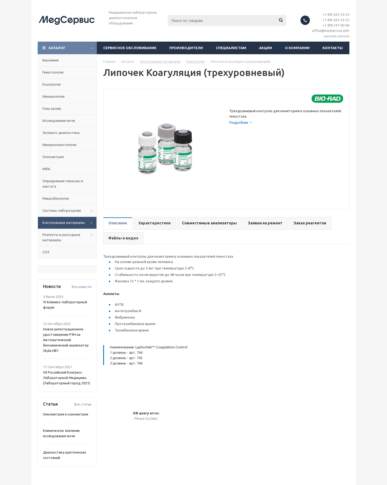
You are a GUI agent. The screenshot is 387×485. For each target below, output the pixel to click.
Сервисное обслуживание (129, 48)
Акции (265, 48)
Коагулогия (51, 84)
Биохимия (50, 60)
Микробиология (55, 198)
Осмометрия (53, 157)
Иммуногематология (59, 145)
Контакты (332, 48)
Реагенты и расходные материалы (61, 237)
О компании (297, 48)
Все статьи (82, 404)
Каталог (57, 48)
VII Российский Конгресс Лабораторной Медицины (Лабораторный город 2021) (66, 377)
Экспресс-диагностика (61, 132)
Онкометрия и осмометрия (65, 414)
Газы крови (51, 108)
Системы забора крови (61, 210)
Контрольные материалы (63, 222)
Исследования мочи (58, 120)
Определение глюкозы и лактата (62, 183)
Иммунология (53, 96)
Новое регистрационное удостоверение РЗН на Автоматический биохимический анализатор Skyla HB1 (66, 339)
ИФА (46, 169)
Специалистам (231, 48)
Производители (186, 48)
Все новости (81, 287)
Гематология (52, 72)
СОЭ (45, 252)
